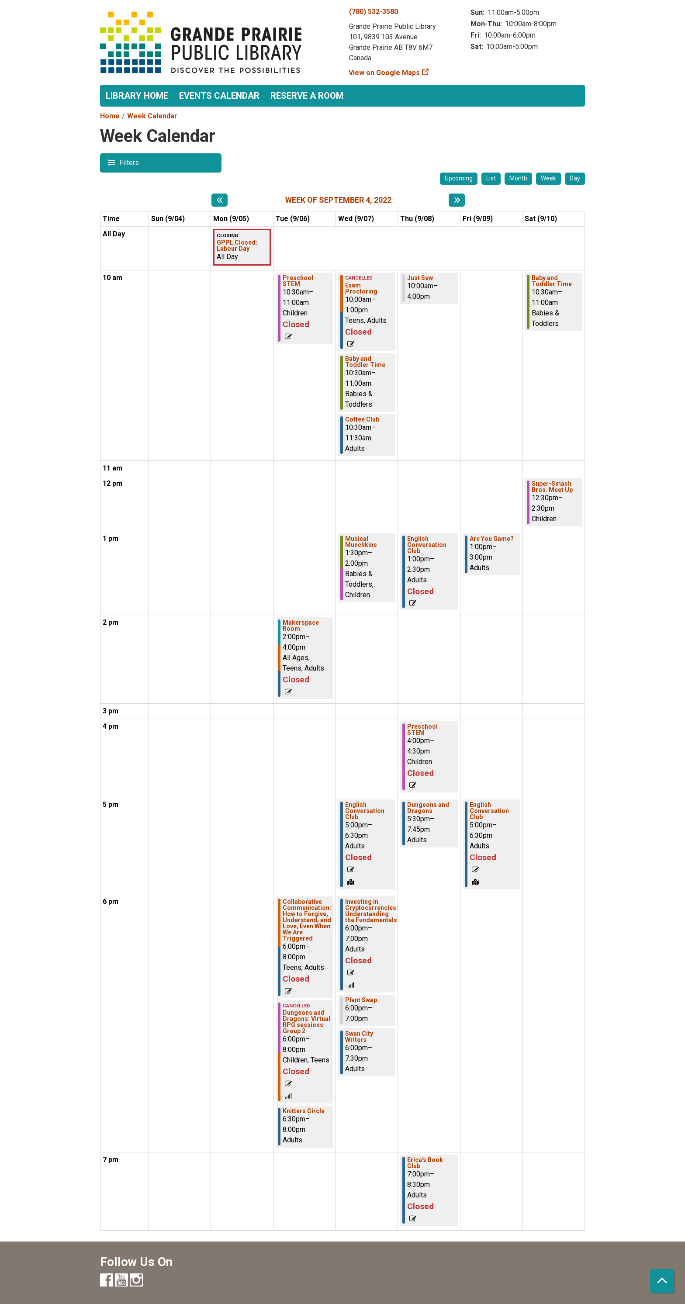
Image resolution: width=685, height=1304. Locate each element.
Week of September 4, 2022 (338, 199)
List (491, 178)
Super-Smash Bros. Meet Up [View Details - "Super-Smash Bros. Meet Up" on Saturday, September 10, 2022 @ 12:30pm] (552, 487)
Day (575, 178)
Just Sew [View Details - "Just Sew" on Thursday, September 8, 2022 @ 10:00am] (420, 278)
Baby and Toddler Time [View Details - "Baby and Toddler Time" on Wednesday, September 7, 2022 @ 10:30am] (365, 362)
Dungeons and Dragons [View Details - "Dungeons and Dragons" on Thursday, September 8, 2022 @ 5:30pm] (428, 808)
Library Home (137, 95)
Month (518, 178)
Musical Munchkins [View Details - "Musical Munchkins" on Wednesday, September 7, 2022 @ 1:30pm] (361, 542)
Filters (128, 162)
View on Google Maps (384, 73)
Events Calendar (219, 95)
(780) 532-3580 (373, 11)
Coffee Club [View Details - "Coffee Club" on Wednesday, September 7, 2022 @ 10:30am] (362, 419)
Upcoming (459, 178)
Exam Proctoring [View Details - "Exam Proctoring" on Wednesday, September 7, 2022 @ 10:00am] (361, 288)
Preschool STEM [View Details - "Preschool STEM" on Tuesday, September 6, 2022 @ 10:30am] (298, 281)
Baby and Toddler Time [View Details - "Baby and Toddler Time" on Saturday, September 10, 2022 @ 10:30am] (552, 281)
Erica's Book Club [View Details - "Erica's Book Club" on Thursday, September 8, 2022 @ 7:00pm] (425, 1163)
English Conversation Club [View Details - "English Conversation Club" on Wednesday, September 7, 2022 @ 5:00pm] (364, 811)
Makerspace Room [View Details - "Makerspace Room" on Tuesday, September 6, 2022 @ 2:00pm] (301, 625)
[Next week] (457, 200)
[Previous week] (219, 200)
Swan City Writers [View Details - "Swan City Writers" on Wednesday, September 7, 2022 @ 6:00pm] (359, 1037)
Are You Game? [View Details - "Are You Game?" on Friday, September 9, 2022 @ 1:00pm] (492, 539)
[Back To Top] (662, 1281)
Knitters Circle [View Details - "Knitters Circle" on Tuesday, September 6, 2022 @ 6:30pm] (304, 1111)
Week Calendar (152, 116)
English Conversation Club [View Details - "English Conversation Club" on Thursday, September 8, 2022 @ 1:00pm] (426, 545)
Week (548, 178)
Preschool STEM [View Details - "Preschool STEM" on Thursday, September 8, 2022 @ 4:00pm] (422, 729)
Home (110, 116)
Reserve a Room (306, 95)
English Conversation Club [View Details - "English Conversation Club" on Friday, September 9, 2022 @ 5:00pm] (489, 811)
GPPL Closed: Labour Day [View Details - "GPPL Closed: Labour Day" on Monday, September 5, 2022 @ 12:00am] (237, 245)
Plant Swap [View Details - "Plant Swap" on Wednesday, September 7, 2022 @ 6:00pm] (361, 1000)
